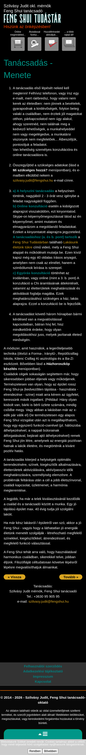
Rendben (35, 751)
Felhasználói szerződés (43, 666)
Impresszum (43, 676)
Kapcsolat (43, 681)
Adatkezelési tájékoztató (43, 671)
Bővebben (50, 751)
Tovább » (70, 577)
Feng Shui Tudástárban (30, 242)
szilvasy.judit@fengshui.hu (33, 180)
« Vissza (14, 577)
